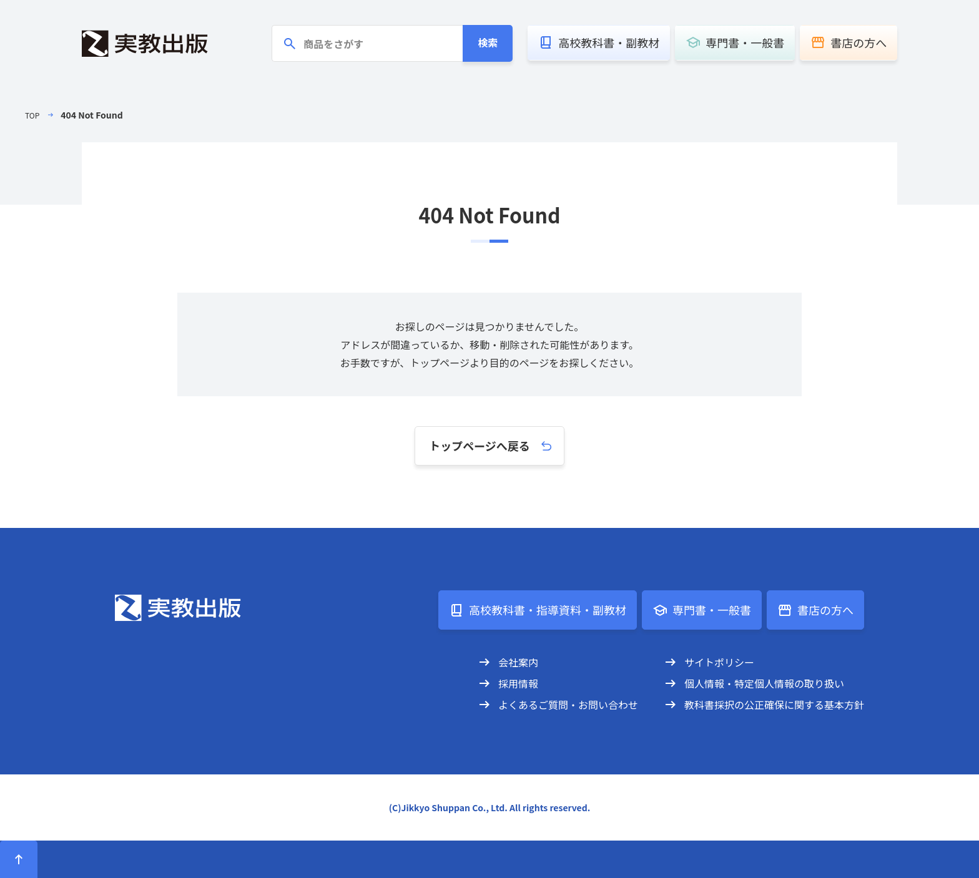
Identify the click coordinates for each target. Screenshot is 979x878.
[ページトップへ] (18, 859)
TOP (33, 114)
